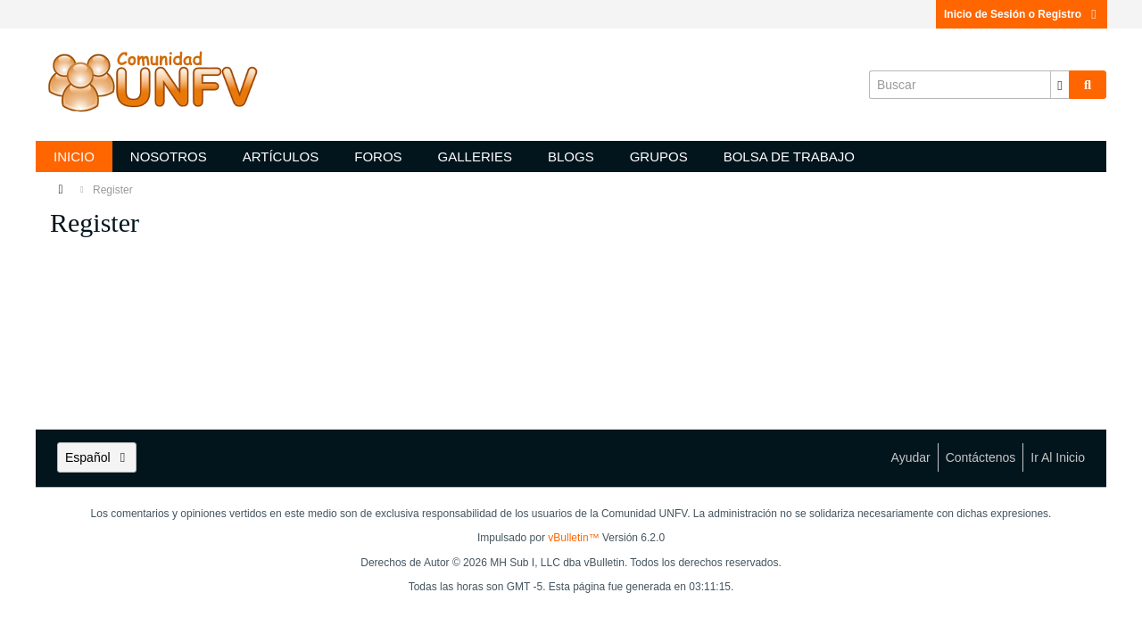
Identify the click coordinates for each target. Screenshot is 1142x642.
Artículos (281, 156)
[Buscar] (969, 84)
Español (96, 457)
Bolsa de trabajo (789, 156)
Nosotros (168, 156)
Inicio (74, 156)
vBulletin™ (573, 537)
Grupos (659, 156)
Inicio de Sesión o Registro (1021, 14)
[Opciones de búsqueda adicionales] (1060, 84)
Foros (377, 156)
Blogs (571, 156)
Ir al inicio (1057, 457)
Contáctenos (981, 457)
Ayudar (911, 457)
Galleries (475, 156)
